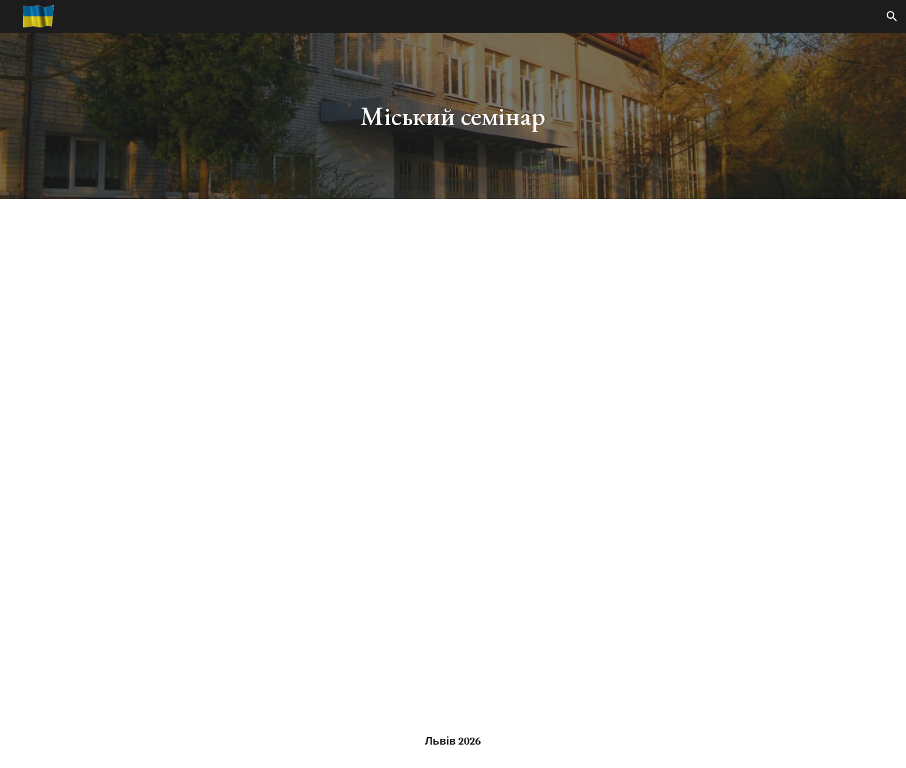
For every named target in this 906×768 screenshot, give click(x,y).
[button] (892, 16)
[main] (453, 116)
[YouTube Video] (452, 471)
